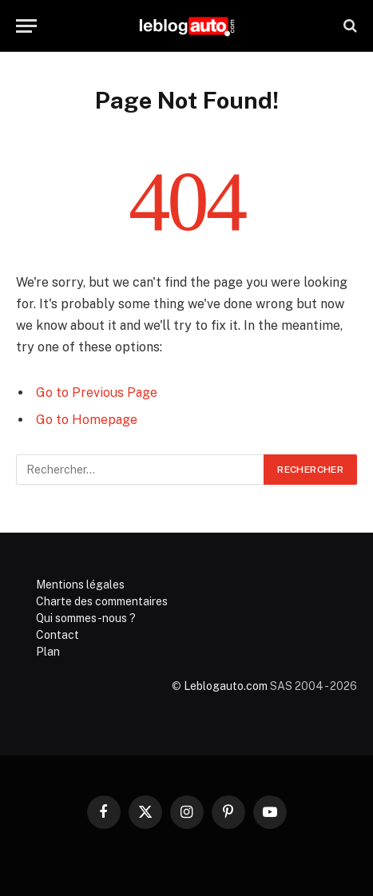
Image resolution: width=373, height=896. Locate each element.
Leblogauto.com (226, 686)
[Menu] (26, 26)
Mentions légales (80, 584)
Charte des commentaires (102, 601)
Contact (57, 634)
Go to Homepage (86, 419)
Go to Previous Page (96, 392)
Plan (48, 651)
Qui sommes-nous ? (86, 618)
